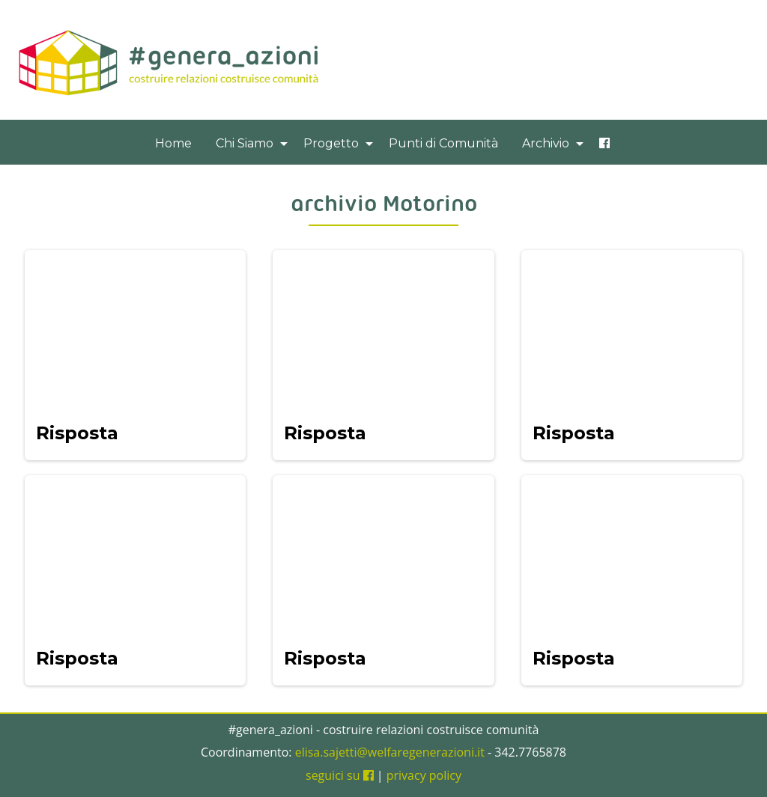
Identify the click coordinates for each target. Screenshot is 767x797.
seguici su (340, 775)
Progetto (331, 143)
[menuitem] (173, 143)
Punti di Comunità (443, 143)
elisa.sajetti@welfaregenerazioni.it (390, 752)
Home (173, 143)
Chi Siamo (244, 143)
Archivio (545, 143)
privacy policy (423, 775)
